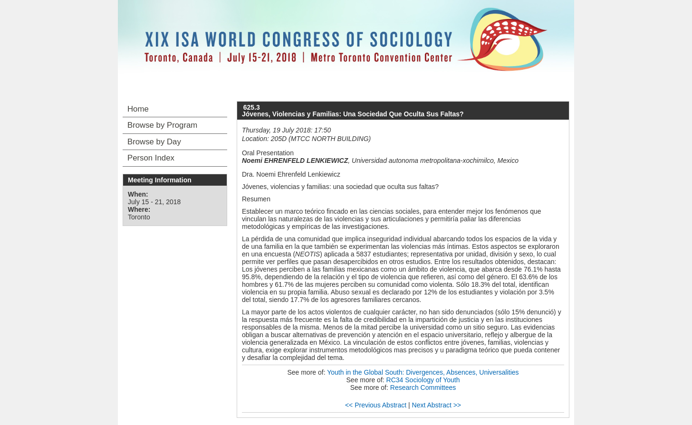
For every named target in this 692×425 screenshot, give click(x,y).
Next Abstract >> (436, 405)
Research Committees (423, 387)
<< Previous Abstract (375, 405)
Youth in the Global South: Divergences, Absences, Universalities (423, 372)
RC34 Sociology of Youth (423, 380)
